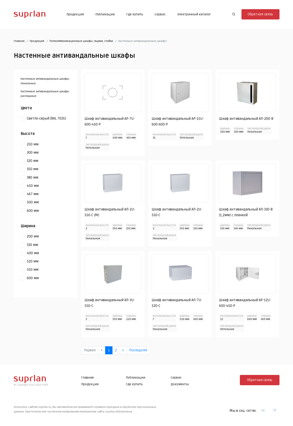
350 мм (32, 169)
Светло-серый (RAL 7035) (46, 118)
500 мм (33, 202)
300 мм (32, 152)
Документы (180, 384)
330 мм (32, 245)
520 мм (32, 261)
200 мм (33, 236)
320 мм (32, 161)
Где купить (134, 14)
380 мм (32, 177)
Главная (19, 41)
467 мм (32, 194)
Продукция (75, 14)
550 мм (32, 270)
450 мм (33, 186)
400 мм (33, 253)
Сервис (160, 14)
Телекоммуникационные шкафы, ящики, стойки (81, 41)
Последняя (138, 350)
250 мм (32, 144)
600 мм (33, 211)
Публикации (105, 14)
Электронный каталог (194, 14)
